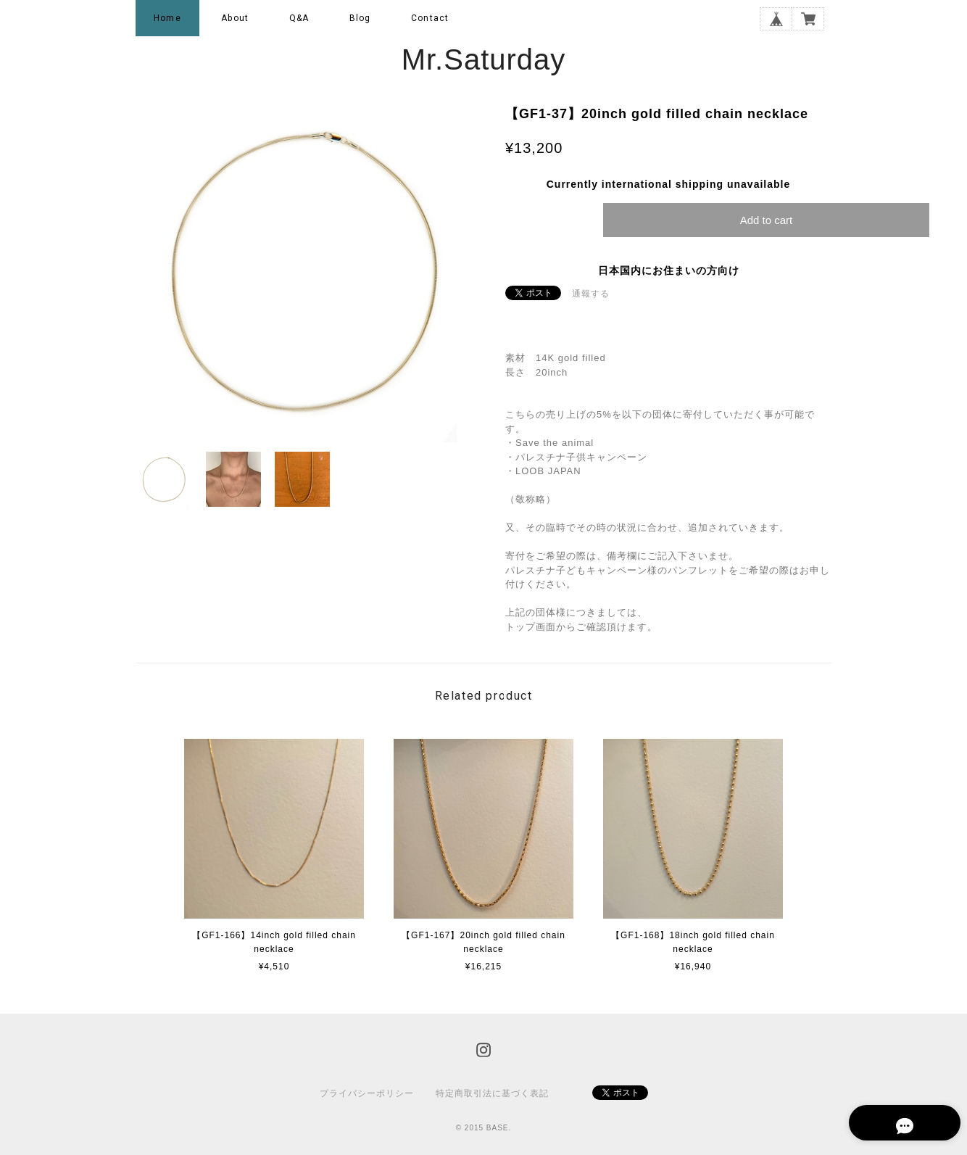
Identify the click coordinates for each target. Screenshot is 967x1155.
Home (167, 18)
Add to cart (766, 220)
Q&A (299, 18)
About (235, 18)
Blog (360, 18)
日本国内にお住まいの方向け (668, 270)
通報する (591, 294)
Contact (430, 18)
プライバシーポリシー (367, 1093)
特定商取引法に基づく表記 (492, 1093)
